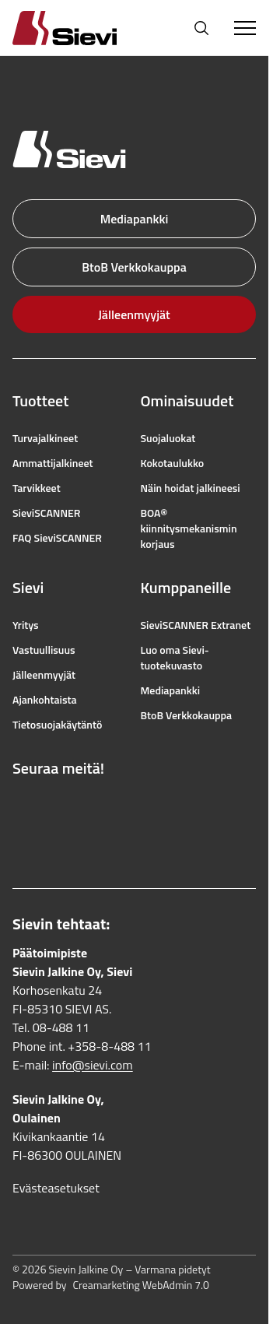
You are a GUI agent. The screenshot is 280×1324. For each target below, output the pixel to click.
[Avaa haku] (201, 28)
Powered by (110, 1285)
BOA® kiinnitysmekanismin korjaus (189, 528)
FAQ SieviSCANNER (57, 538)
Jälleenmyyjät (134, 314)
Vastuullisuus (43, 650)
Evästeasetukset (56, 1187)
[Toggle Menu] (245, 28)
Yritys (25, 625)
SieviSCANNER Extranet (196, 625)
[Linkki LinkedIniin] (20, 840)
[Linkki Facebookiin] (20, 805)
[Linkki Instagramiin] (54, 805)
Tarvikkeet (36, 488)
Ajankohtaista (44, 700)
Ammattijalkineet (52, 463)
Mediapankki (134, 218)
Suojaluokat (168, 438)
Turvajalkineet (45, 438)
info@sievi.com (92, 1064)
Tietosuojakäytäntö (57, 724)
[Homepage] (83, 27)
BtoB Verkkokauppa (134, 267)
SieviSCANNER (46, 513)
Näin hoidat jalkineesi (190, 488)
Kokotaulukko (173, 463)
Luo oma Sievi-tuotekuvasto (175, 657)
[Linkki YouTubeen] (89, 805)
